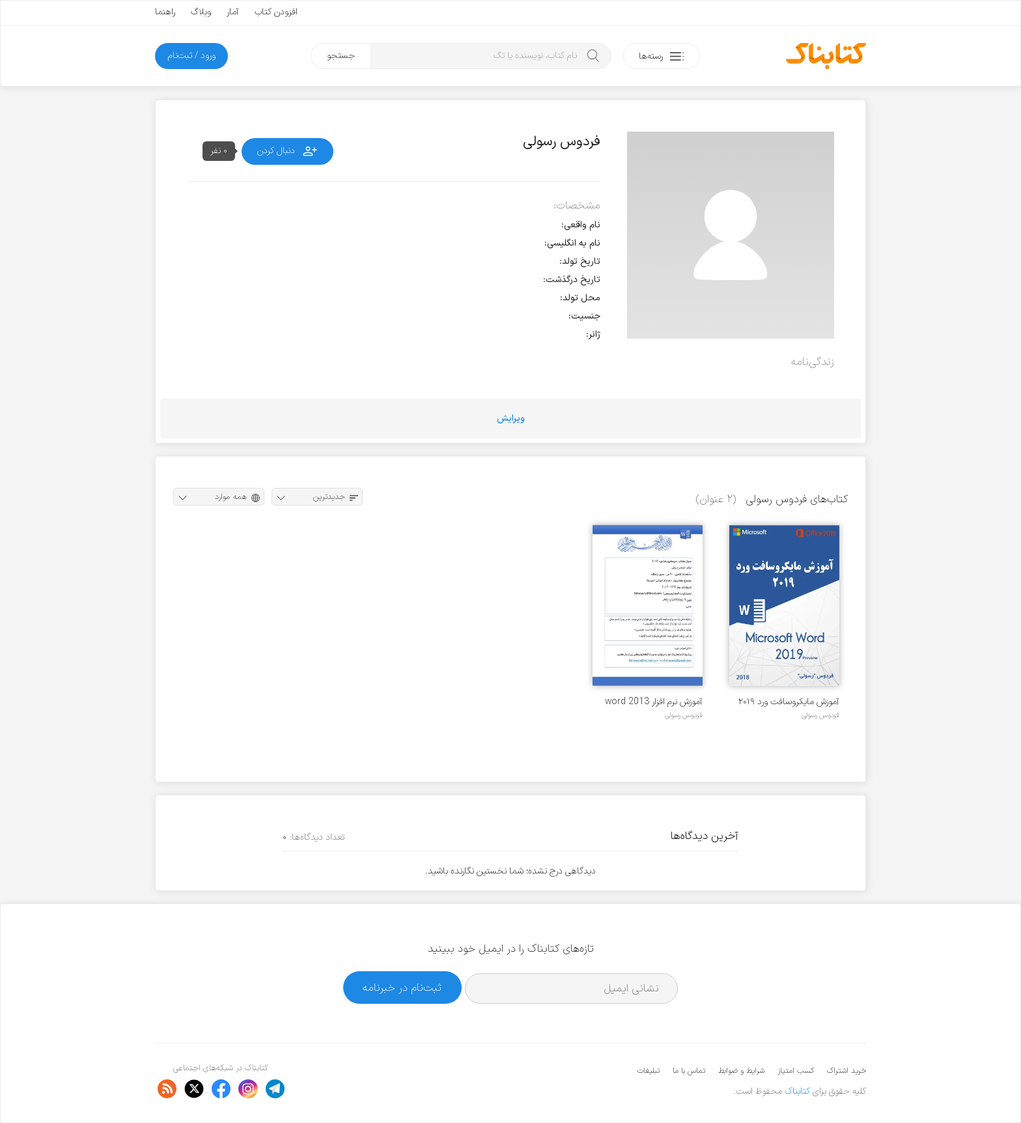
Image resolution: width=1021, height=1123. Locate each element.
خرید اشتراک (846, 1071)
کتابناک (797, 1091)
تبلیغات (648, 1071)
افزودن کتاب (276, 12)
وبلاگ (201, 12)
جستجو (341, 56)
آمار (233, 12)
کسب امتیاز (795, 1071)
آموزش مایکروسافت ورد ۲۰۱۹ (788, 702)
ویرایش (511, 418)
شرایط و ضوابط (741, 1071)
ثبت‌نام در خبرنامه (402, 988)
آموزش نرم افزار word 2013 (654, 702)
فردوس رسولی (820, 715)
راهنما (165, 12)
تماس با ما (689, 1071)
